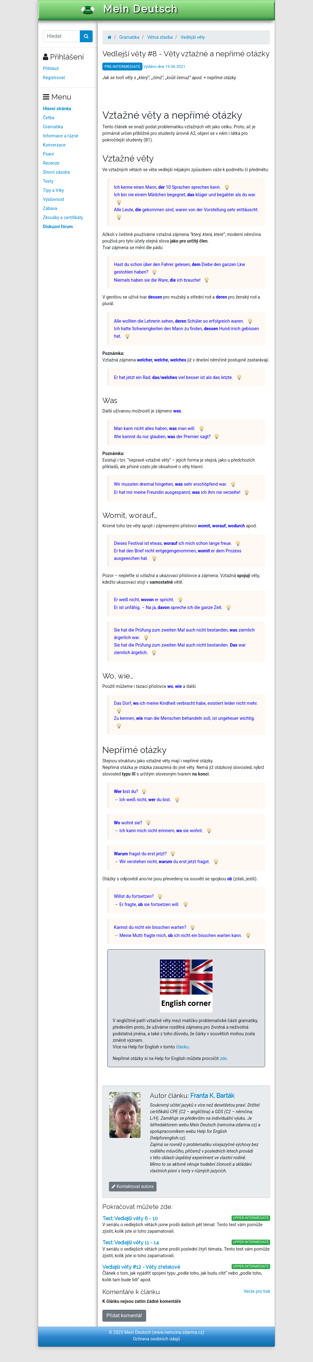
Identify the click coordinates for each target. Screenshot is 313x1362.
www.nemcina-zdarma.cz (178, 1332)
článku (182, 1046)
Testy (48, 181)
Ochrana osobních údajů (156, 1338)
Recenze (51, 163)
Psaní (48, 153)
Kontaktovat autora (133, 1186)
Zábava (50, 208)
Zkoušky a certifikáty (63, 217)
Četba (48, 117)
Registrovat (54, 77)
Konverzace (54, 144)
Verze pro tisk (257, 1291)
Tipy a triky (53, 190)
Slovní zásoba (56, 172)
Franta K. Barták (212, 1095)
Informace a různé (60, 135)
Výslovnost (53, 199)
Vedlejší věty (193, 37)
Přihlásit (51, 68)
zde (223, 1058)
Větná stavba (160, 37)
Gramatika (53, 126)
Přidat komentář (124, 1315)
